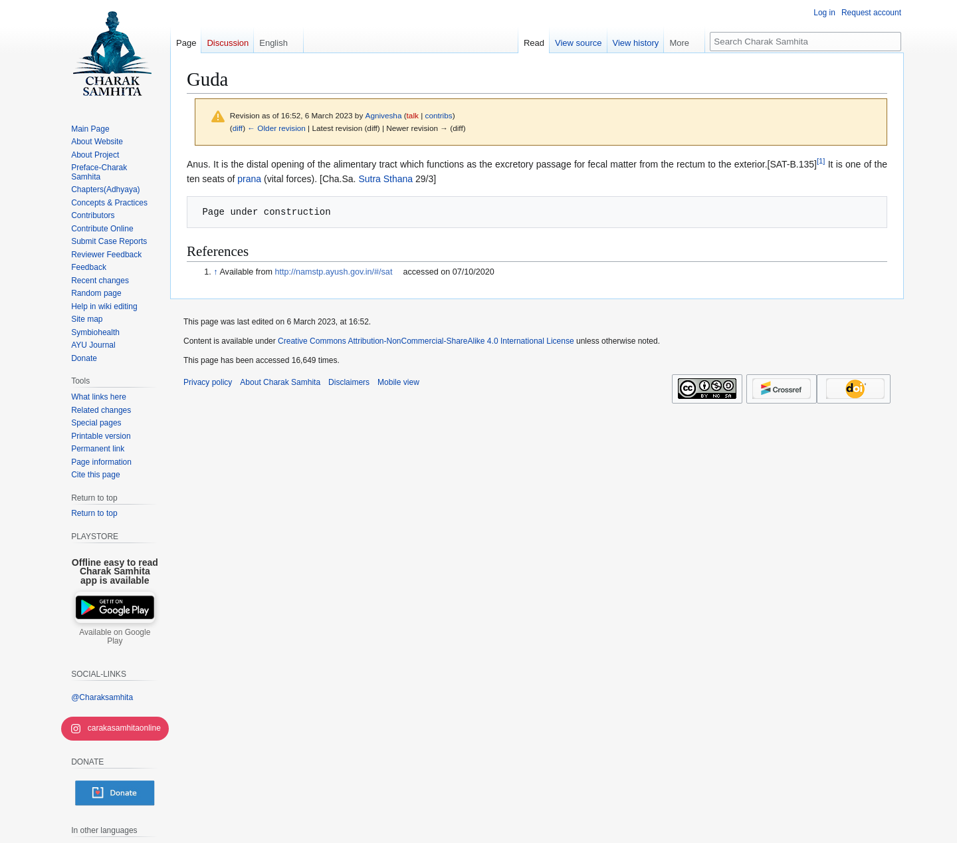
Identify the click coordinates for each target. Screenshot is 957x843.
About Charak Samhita (280, 382)
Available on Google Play (114, 637)
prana (249, 179)
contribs (439, 115)
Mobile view (398, 382)
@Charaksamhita (102, 697)
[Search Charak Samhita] (805, 41)
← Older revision (276, 128)
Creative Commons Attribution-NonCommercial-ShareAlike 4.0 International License (426, 341)
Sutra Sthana (385, 179)
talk (413, 115)
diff (238, 128)
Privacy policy (207, 382)
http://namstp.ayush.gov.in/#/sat (334, 272)
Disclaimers (349, 382)
